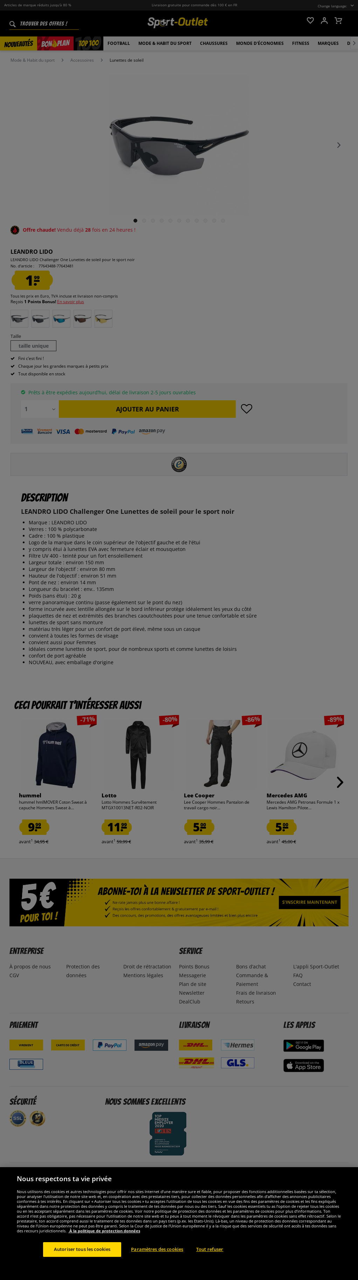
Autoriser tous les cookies (82, 1260)
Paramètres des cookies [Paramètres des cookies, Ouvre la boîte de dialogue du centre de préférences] (157, 1260)
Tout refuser (209, 1260)
